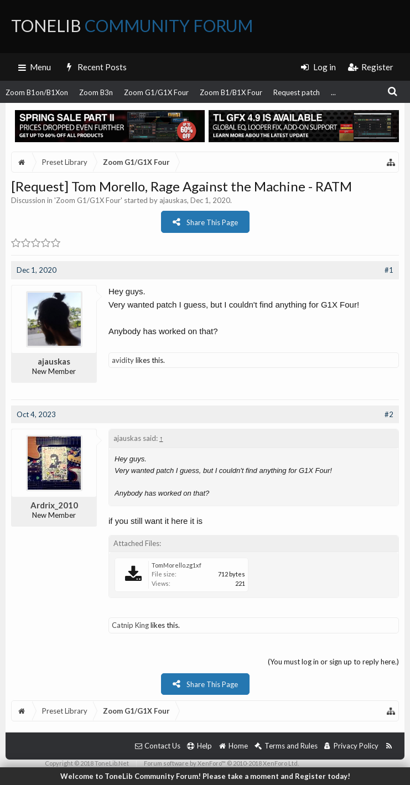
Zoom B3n (96, 92)
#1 (389, 270)
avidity (123, 360)
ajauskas (173, 200)
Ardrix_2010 (54, 505)
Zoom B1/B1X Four (231, 92)
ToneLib (132, 25)
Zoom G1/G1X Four (156, 92)
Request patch (296, 92)
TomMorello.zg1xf (176, 565)
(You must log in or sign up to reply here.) (333, 661)
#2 (389, 414)
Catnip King (130, 625)
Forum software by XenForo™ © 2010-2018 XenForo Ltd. (221, 763)
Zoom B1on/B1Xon (37, 92)
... (333, 92)
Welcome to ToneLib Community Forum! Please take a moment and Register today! (205, 776)
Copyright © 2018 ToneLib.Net (87, 763)
